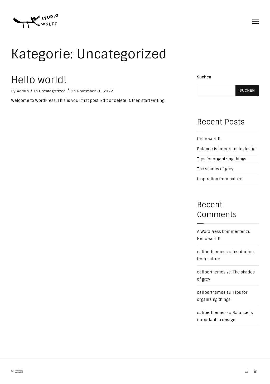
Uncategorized (52, 91)
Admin (23, 91)
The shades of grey (215, 169)
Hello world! (39, 80)
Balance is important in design (227, 149)
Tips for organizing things (221, 159)
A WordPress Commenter (221, 231)
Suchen (204, 77)
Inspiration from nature (219, 179)
